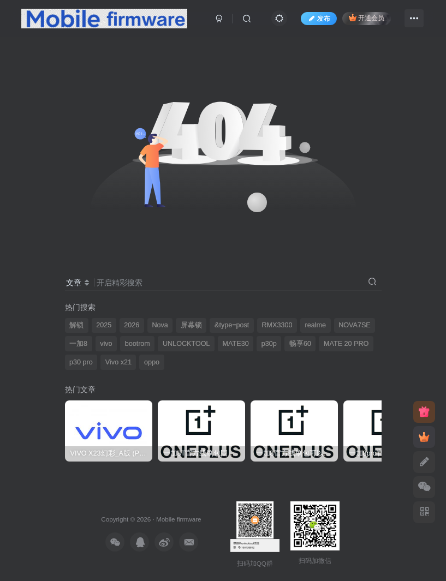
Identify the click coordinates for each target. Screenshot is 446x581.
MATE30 (236, 344)
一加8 (78, 344)
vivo (106, 344)
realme (315, 325)
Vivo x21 (118, 362)
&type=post (232, 325)
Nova (160, 325)
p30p (269, 344)
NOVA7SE (354, 325)
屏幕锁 (191, 325)
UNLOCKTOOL (186, 344)
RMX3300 (276, 325)
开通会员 (366, 18)
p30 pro (81, 362)
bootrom (137, 344)
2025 (103, 325)
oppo (151, 362)
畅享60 (300, 344)
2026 (131, 325)
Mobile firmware (178, 519)
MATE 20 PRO (346, 344)
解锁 (76, 325)
